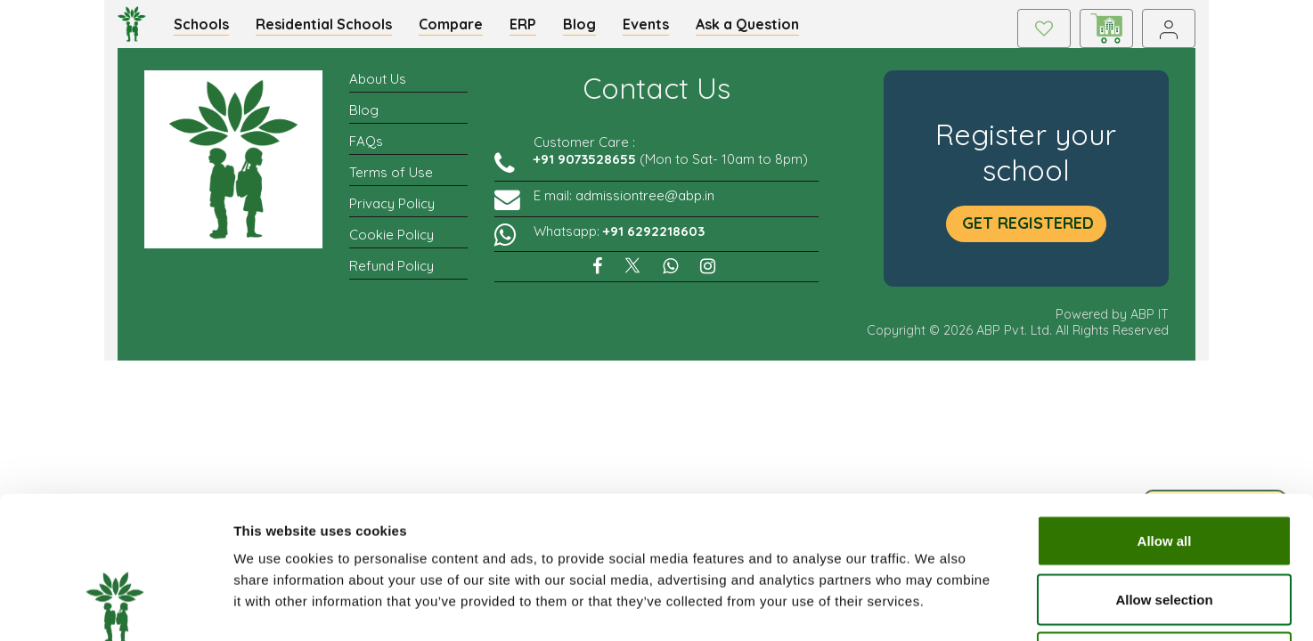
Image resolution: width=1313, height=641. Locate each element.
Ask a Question (757, 28)
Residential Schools (333, 28)
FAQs (366, 150)
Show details (934, 605)
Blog (589, 28)
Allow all (1165, 407)
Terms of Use (391, 182)
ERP (532, 28)
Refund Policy (391, 275)
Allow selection (1163, 466)
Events (655, 28)
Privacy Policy (392, 213)
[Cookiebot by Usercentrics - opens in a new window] (115, 606)
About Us (377, 88)
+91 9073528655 (585, 168)
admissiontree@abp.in (644, 205)
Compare (460, 28)
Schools (211, 28)
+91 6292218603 (654, 240)
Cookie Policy (391, 244)
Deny (1164, 523)
